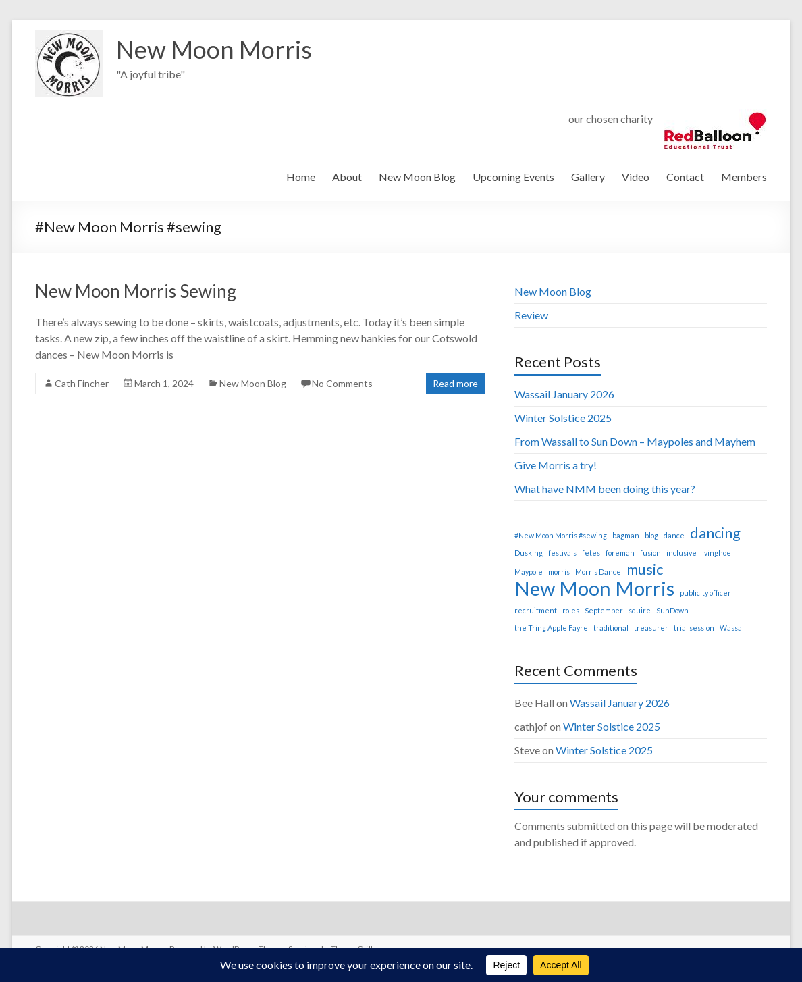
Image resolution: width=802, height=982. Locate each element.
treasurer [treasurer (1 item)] (651, 627)
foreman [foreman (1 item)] (620, 552)
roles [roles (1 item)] (570, 610)
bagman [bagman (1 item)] (625, 535)
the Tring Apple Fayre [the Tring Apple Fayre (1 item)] (551, 627)
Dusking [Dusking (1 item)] (528, 552)
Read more (455, 383)
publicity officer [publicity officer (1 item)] (705, 592)
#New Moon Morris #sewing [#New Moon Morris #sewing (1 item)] (560, 535)
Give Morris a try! (555, 465)
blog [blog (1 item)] (651, 535)
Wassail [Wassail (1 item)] (733, 627)
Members (744, 176)
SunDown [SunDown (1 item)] (672, 610)
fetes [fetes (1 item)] (591, 552)
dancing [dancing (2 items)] (715, 533)
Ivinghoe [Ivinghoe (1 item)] (716, 552)
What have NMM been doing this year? (604, 488)
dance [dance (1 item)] (674, 535)
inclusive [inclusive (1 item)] (681, 552)
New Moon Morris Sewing (135, 291)
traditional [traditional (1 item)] (611, 627)
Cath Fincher (82, 383)
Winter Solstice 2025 (563, 417)
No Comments (342, 383)
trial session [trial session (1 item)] (694, 627)
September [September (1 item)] (604, 610)
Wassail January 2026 (564, 394)
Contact (685, 176)
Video (635, 176)
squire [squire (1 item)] (640, 610)
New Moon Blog (417, 176)
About (347, 176)
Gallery (588, 176)
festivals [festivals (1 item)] (562, 552)
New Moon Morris (214, 49)
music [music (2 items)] (644, 569)
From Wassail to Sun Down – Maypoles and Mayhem (634, 441)
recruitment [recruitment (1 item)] (535, 610)
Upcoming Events (513, 176)
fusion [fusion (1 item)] (650, 552)
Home (300, 176)
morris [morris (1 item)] (559, 571)
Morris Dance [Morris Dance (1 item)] (598, 571)
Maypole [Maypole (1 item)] (528, 571)
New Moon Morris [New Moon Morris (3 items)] (594, 588)
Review (531, 315)
